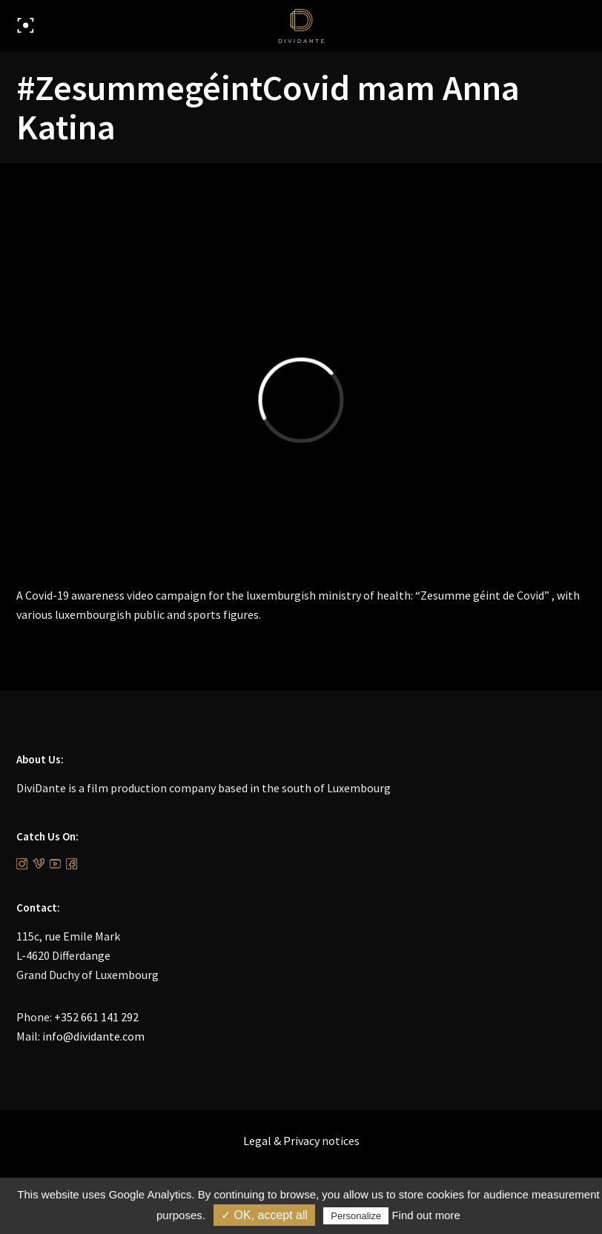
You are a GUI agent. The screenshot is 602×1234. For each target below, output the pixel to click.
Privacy (301, 1140)
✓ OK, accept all (264, 1215)
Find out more (425, 1215)
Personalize (356, 1215)
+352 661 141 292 (96, 1016)
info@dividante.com (93, 1036)
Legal (257, 1140)
